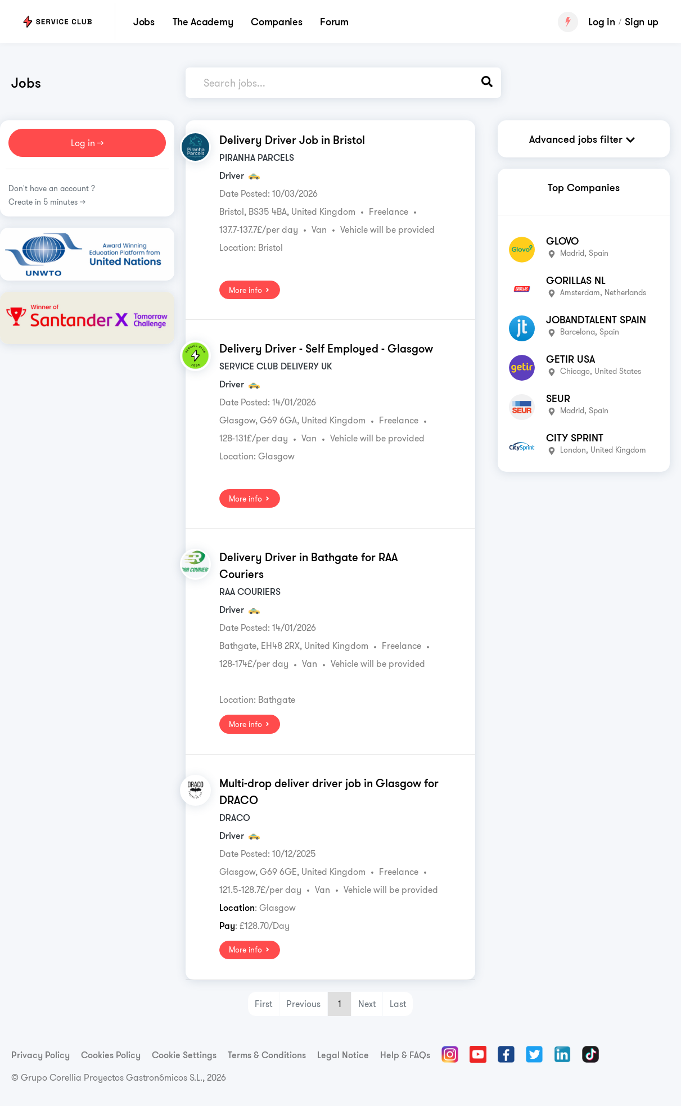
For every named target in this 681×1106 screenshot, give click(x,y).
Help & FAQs (405, 1054)
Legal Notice (343, 1054)
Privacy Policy (40, 1054)
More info (249, 290)
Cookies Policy (111, 1054)
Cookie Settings (184, 1054)
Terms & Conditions (267, 1054)
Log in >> (87, 142)
